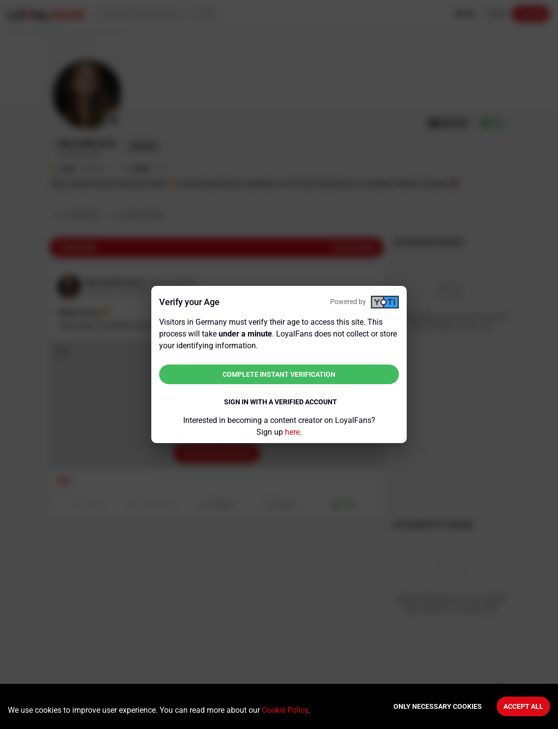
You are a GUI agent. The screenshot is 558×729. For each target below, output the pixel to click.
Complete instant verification (279, 374)
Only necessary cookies (437, 706)
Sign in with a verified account (280, 402)
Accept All (523, 706)
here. (293, 432)
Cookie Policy (285, 710)
